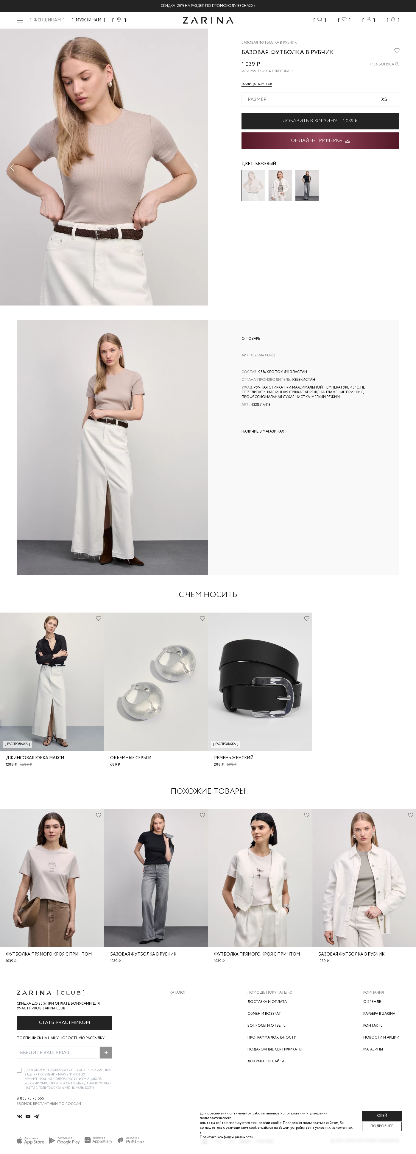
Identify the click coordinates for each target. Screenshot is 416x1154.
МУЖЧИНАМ (88, 20)
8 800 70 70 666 (30, 1098)
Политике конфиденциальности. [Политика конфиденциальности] (227, 1137)
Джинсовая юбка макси (35, 758)
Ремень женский (233, 758)
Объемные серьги (130, 758)
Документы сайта (265, 1061)
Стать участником (64, 1022)
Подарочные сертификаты (274, 1049)
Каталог (178, 992)
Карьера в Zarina (379, 1013)
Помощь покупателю (269, 992)
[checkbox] (19, 1070)
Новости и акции (381, 1037)
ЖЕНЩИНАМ (47, 20)
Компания (373, 992)
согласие (40, 1070)
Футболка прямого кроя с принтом (49, 954)
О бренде (372, 1001)
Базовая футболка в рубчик (143, 954)
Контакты (373, 1025)
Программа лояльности (272, 1037)
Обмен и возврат (264, 1013)
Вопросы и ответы (266, 1025)
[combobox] (321, 100)
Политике (47, 1088)
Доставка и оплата (267, 1001)
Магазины (373, 1049)
